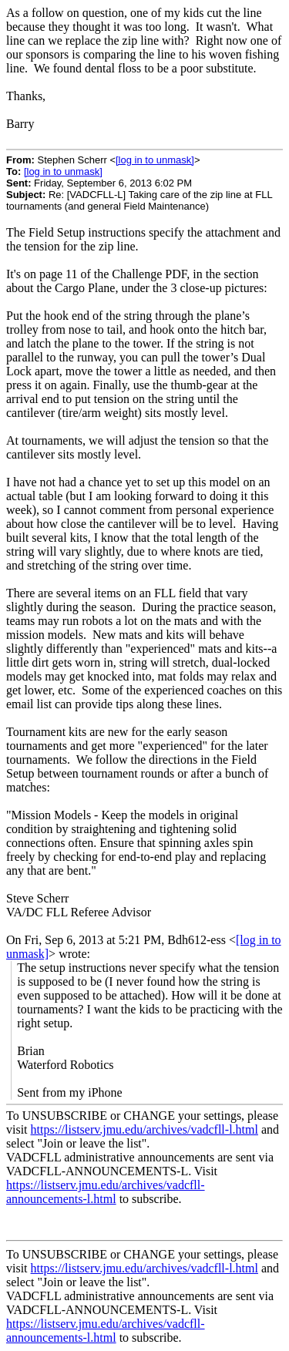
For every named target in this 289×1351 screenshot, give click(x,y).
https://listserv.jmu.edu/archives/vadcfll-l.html (144, 1129)
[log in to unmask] (155, 160)
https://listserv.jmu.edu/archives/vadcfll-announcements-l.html (105, 1191)
